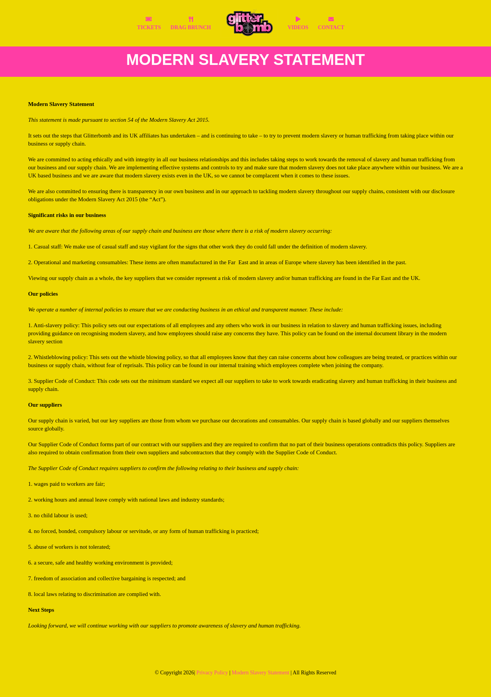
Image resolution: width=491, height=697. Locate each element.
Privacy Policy (212, 672)
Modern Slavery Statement (260, 672)
